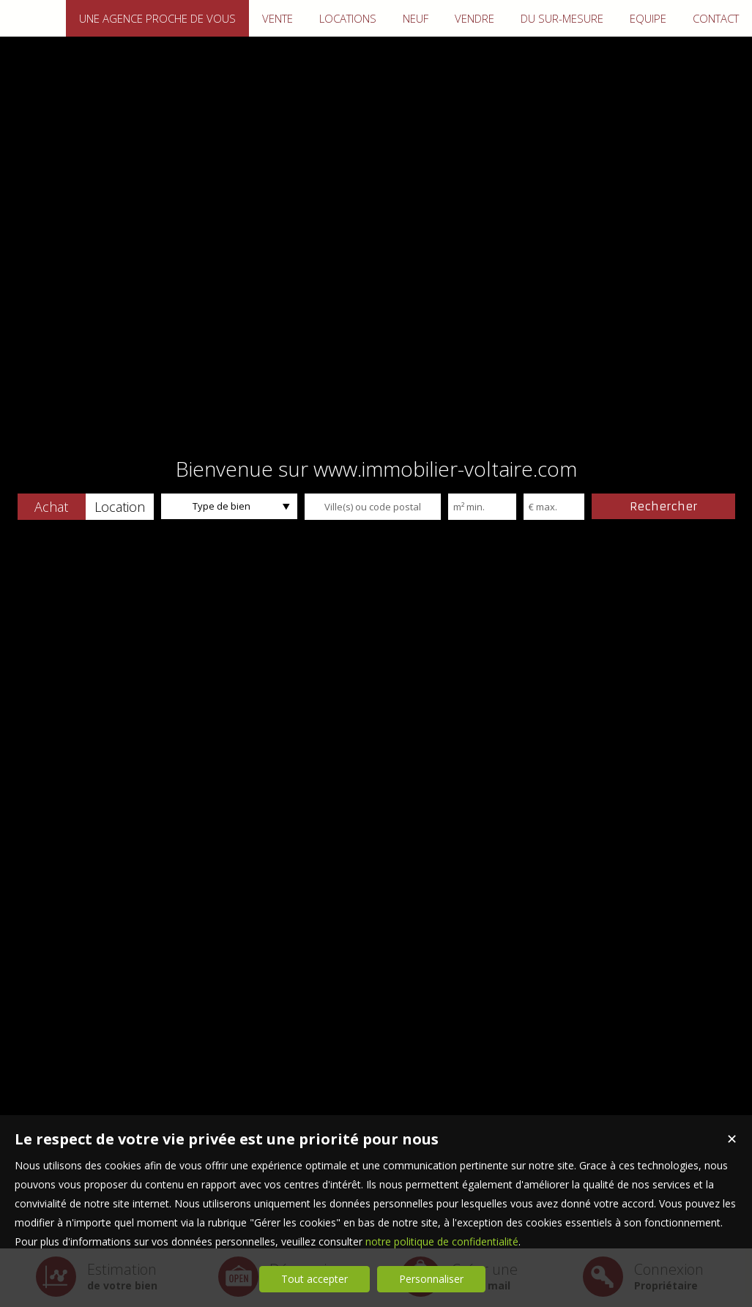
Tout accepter (314, 1279)
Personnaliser (431, 1279)
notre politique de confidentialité (441, 1241)
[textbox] (373, 507)
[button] (52, 507)
